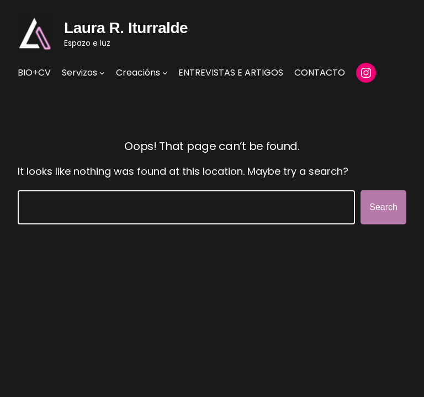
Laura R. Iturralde (126, 27)
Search (383, 207)
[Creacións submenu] (165, 73)
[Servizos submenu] (102, 73)
